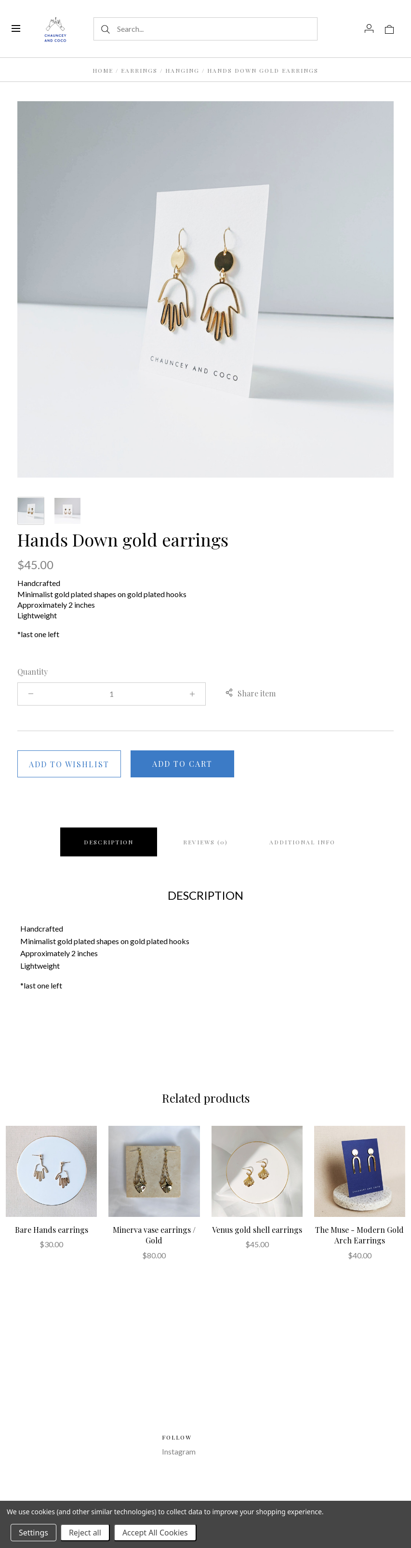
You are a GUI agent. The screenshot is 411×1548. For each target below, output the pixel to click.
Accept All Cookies (155, 1532)
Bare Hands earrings (51, 1230)
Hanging (183, 70)
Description (108, 842)
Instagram (179, 1451)
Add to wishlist (69, 764)
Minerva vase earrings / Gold (154, 1235)
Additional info (302, 842)
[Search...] (205, 28)
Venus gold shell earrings (257, 1230)
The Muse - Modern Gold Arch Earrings (359, 1235)
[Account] (369, 28)
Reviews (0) (205, 842)
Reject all (85, 1532)
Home (103, 70)
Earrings (139, 70)
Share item (250, 693)
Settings (33, 1532)
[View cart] (389, 28)
